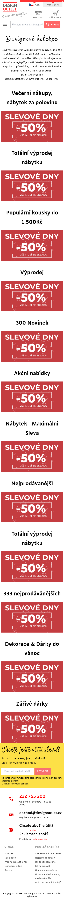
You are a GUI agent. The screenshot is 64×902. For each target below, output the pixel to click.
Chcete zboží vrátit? (36, 825)
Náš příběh (10, 857)
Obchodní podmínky (46, 870)
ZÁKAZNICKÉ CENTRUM (48, 853)
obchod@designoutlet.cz (38, 813)
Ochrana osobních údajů (48, 882)
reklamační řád (39, 839)
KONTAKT (9, 853)
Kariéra (8, 870)
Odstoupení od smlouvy (48, 874)
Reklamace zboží (33, 834)
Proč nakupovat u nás (15, 862)
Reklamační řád (43, 878)
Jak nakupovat (42, 866)
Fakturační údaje (13, 866)
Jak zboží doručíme (45, 862)
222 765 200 (32, 796)
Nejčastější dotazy (45, 857)
